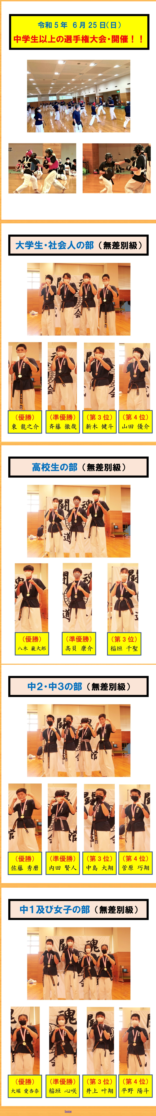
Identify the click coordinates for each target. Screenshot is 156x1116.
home (68, 1111)
